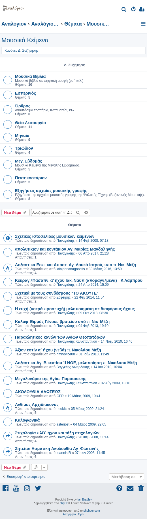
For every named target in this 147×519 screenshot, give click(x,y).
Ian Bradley (84, 499)
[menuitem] (124, 10)
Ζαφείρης (63, 297)
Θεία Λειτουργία (30, 122)
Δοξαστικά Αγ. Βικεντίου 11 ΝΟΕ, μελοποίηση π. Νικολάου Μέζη (76, 362)
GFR (60, 396)
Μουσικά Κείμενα (24, 40)
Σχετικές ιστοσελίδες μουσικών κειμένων (55, 236)
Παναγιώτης (65, 241)
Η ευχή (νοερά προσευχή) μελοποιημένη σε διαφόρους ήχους (75, 308)
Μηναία (22, 135)
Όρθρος (22, 105)
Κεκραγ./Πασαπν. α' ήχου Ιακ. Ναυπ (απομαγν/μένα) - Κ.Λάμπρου (78, 280)
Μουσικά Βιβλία (30, 76)
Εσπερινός (25, 92)
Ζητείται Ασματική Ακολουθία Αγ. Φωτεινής (57, 448)
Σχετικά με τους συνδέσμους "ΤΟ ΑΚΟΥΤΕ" (57, 292)
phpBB (64, 503)
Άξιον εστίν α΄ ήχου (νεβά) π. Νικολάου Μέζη (58, 349)
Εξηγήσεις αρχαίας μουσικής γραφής (51, 190)
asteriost (62, 424)
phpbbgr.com (92, 510)
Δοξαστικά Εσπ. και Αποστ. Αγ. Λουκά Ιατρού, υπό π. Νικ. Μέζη (75, 264)
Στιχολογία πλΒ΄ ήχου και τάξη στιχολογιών (57, 432)
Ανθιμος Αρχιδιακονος (37, 404)
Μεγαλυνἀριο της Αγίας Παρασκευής (50, 378)
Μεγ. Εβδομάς (28, 160)
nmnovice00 (65, 354)
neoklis (61, 409)
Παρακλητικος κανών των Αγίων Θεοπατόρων (60, 336)
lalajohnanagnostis (70, 269)
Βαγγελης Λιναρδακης (73, 367)
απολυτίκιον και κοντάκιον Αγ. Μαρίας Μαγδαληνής (65, 248)
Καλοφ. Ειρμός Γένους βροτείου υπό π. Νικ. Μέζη (62, 321)
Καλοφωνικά (27, 419)
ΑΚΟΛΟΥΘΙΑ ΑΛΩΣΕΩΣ (38, 391)
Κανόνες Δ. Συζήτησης (22, 51)
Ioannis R (63, 453)
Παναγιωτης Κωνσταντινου (76, 341)
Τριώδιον (24, 148)
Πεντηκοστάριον (31, 177)
